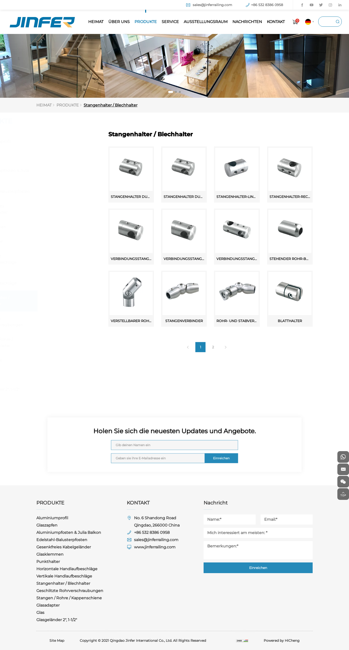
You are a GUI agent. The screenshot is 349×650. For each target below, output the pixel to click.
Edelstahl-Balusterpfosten (65, 191)
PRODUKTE (146, 21)
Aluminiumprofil (56, 141)
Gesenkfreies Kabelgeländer (54, 209)
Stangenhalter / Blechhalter (112, 105)
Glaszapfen (50, 156)
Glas (44, 375)
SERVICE (170, 21)
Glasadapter (51, 360)
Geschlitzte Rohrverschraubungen (62, 321)
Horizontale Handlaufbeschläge (59, 259)
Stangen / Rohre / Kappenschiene (57, 342)
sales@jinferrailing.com (212, 5)
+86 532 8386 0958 (267, 5)
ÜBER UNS (119, 21)
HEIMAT (95, 21)
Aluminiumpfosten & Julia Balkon (65, 173)
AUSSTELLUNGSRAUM (206, 21)
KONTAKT (276, 21)
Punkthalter (52, 241)
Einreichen (196, 451)
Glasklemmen (53, 227)
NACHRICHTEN (247, 21)
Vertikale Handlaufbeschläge (59, 280)
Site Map (56, 640)
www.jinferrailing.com (154, 547)
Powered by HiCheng (282, 640)
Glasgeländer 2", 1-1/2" (60, 389)
